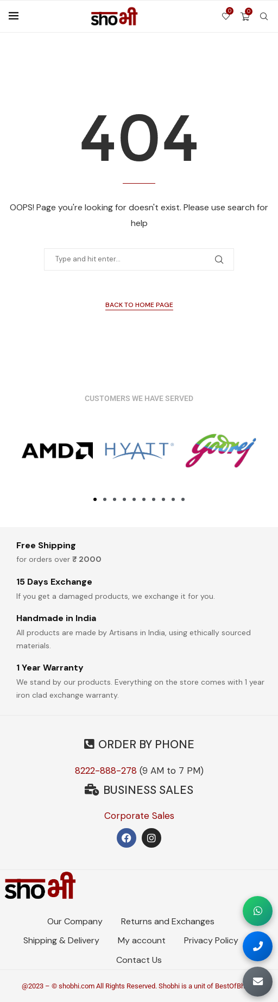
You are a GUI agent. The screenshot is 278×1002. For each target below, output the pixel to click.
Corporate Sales (139, 816)
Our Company (75, 921)
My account (142, 940)
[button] (95, 499)
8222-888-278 (106, 770)
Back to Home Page (139, 304)
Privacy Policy (211, 940)
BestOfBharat (236, 986)
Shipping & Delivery (61, 940)
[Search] (263, 16)
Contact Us (139, 960)
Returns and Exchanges (167, 921)
